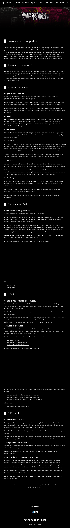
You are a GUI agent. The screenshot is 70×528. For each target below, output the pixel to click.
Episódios (7, 2)
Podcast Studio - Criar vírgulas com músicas (23, 395)
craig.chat (11, 288)
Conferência (61, 2)
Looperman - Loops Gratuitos (17, 343)
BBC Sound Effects (13, 340)
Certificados (46, 2)
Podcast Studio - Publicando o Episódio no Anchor (24, 399)
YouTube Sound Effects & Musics (18, 345)
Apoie (34, 2)
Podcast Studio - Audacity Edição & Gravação (23, 397)
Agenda (25, 2)
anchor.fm (9, 460)
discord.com (11, 285)
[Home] (35, 17)
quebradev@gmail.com (35, 487)
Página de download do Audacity (18, 407)
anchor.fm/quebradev (19, 473)
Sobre (17, 2)
